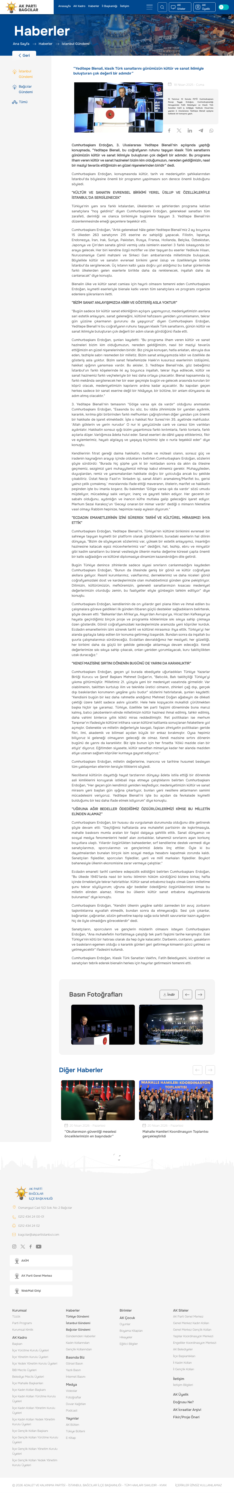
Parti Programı (22, 1323)
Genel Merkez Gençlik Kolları (192, 1330)
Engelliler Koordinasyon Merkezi (194, 1343)
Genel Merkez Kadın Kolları (191, 1323)
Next (200, 994)
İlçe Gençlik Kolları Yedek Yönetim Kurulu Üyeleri (34, 1462)
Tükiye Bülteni (75, 1431)
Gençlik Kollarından (79, 1349)
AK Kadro (79, 6)
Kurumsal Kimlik (22, 1330)
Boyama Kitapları (131, 1331)
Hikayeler (126, 1337)
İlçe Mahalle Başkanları (27, 1383)
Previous (187, 994)
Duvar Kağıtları (76, 1404)
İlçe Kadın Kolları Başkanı (29, 1390)
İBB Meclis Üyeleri (24, 1370)
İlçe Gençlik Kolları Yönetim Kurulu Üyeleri (34, 1451)
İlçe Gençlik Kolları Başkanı (30, 1431)
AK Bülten (72, 1425)
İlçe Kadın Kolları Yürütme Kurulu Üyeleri (34, 1399)
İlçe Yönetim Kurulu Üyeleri (30, 1357)
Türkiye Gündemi (77, 1317)
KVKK (162, 1485)
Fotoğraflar (73, 1397)
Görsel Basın (74, 1364)
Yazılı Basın (73, 1370)
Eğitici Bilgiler (129, 1344)
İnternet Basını (75, 1377)
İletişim (124, 6)
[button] (41, 1261)
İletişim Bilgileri (183, 1385)
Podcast (71, 1411)
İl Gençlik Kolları (183, 1369)
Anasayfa (64, 6)
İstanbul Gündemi (78, 1323)
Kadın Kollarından (77, 1343)
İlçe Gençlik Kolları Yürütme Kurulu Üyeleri (35, 1440)
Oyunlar (125, 1324)
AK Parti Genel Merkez (188, 1317)
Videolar (71, 1391)
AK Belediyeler (183, 1349)
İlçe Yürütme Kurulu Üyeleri (30, 1350)
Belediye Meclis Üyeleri (28, 1377)
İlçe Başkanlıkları (184, 1356)
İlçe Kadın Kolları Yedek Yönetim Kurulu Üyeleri (33, 1422)
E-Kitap (71, 1438)
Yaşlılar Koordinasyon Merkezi (193, 1336)
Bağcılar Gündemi (78, 1330)
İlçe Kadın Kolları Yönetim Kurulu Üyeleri (33, 1410)
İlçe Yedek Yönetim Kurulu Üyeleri (34, 1364)
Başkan (17, 1344)
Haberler (93, 6)
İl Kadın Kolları (182, 1363)
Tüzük (16, 1317)
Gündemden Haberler (81, 1336)
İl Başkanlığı (109, 6)
